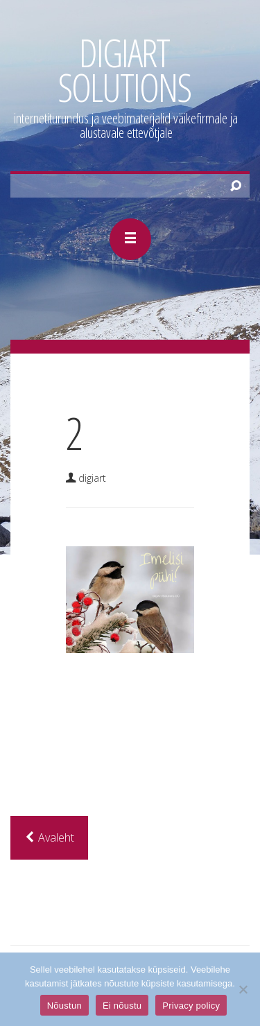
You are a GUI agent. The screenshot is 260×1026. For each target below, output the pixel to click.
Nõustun (64, 1005)
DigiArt (92, 478)
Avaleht (49, 837)
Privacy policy (191, 1005)
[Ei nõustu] (243, 989)
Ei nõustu (122, 1005)
